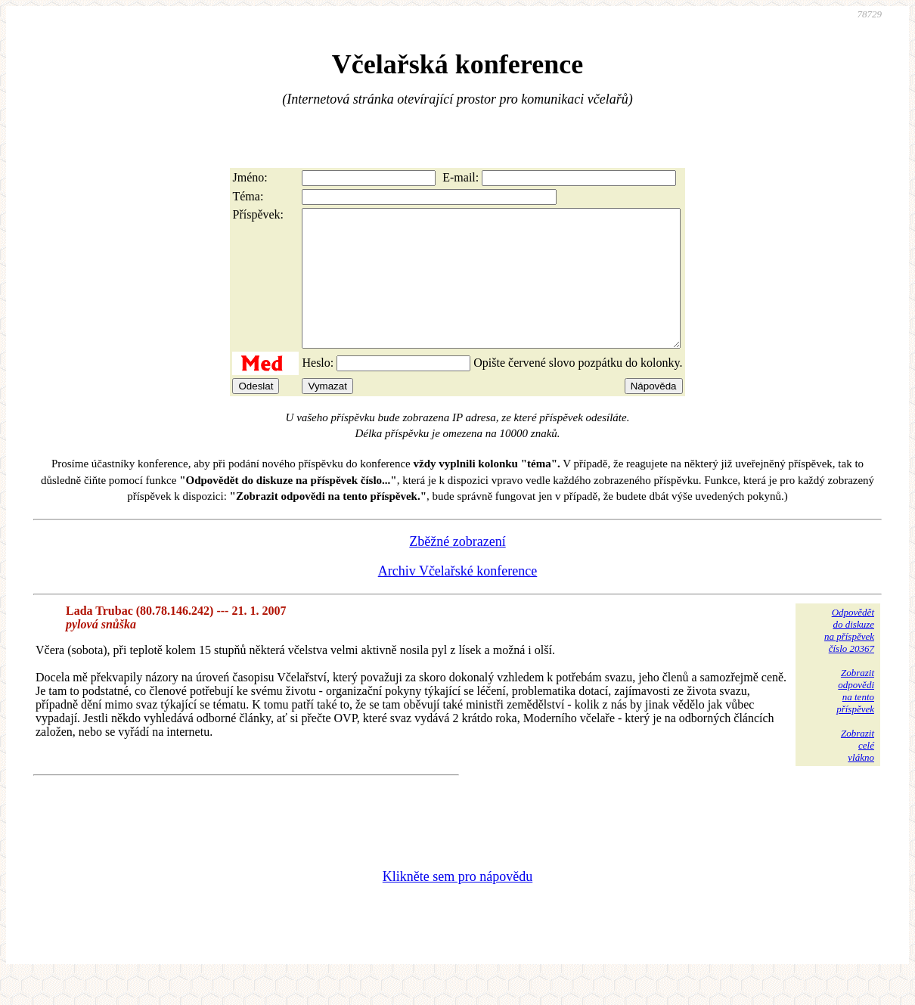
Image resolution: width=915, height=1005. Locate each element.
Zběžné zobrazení (457, 568)
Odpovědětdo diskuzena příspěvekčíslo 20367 (849, 657)
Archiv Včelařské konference (458, 598)
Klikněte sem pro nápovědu (457, 903)
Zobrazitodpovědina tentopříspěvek (855, 718)
